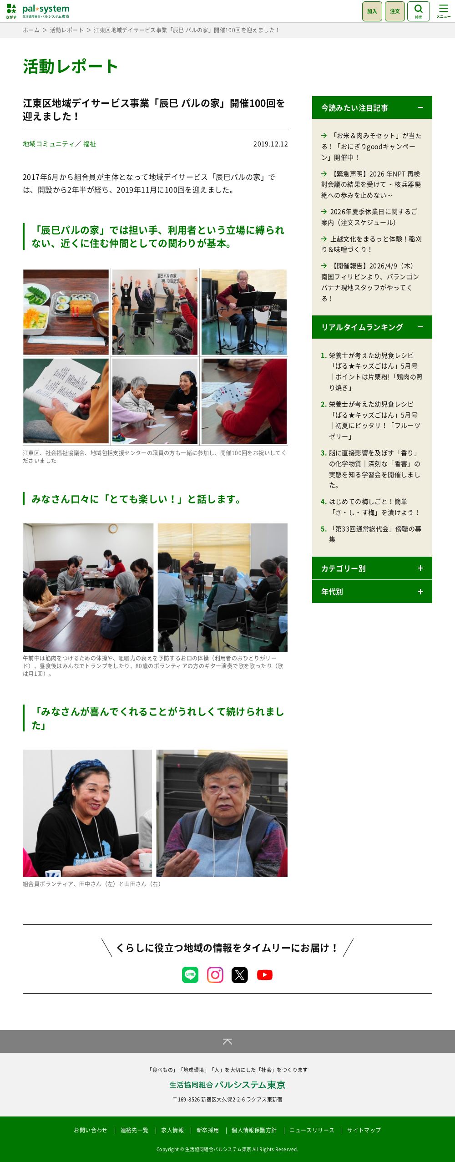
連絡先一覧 (135, 1130)
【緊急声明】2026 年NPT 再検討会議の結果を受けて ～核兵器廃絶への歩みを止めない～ (371, 184)
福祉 (89, 143)
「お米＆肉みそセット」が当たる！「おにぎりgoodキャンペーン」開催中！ (371, 146)
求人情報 (172, 1130)
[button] (372, 107)
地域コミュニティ (49, 143)
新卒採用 (208, 1130)
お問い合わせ (90, 1130)
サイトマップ (364, 1130)
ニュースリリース (311, 1130)
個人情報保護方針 (254, 1130)
